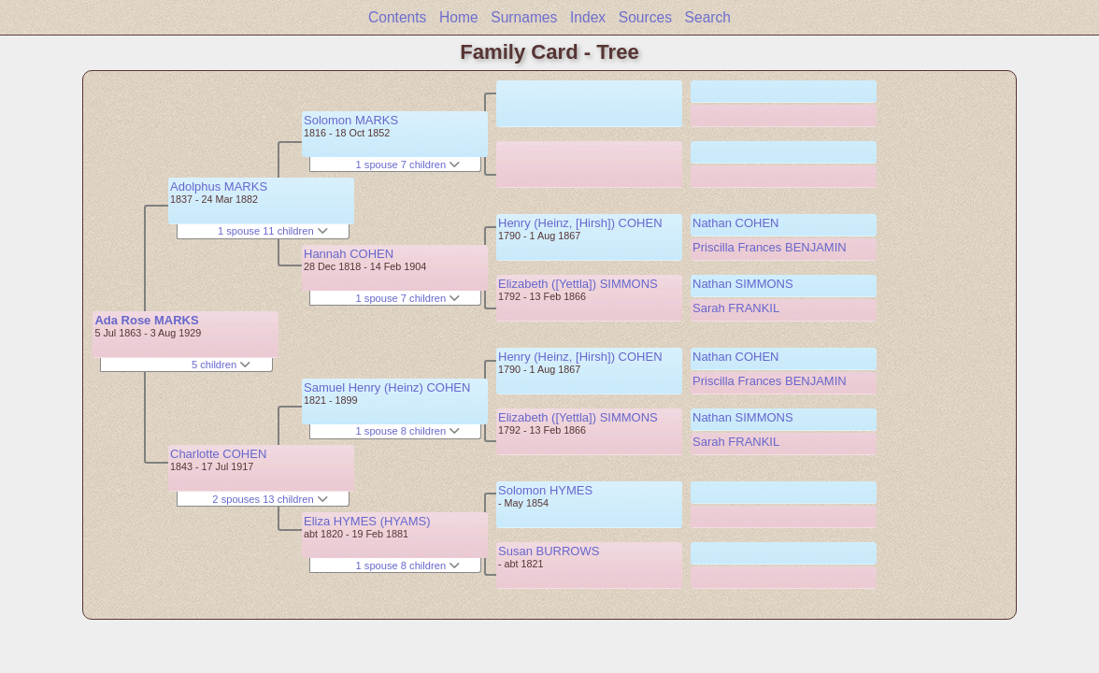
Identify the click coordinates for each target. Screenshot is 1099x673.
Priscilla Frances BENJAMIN (769, 247)
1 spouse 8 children (408, 431)
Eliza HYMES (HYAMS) (367, 521)
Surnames (524, 17)
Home (458, 17)
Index (588, 17)
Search (708, 17)
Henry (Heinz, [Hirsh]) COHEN (580, 223)
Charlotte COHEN (218, 454)
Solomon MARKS (351, 120)
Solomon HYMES (545, 490)
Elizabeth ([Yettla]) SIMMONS (578, 284)
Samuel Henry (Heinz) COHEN (387, 387)
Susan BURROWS (548, 551)
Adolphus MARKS (218, 186)
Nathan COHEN (735, 223)
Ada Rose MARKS (146, 320)
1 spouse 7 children (408, 164)
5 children (221, 364)
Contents (397, 17)
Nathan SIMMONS (742, 284)
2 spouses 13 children (269, 499)
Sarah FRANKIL (735, 308)
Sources (645, 17)
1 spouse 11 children (273, 230)
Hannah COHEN (348, 254)
